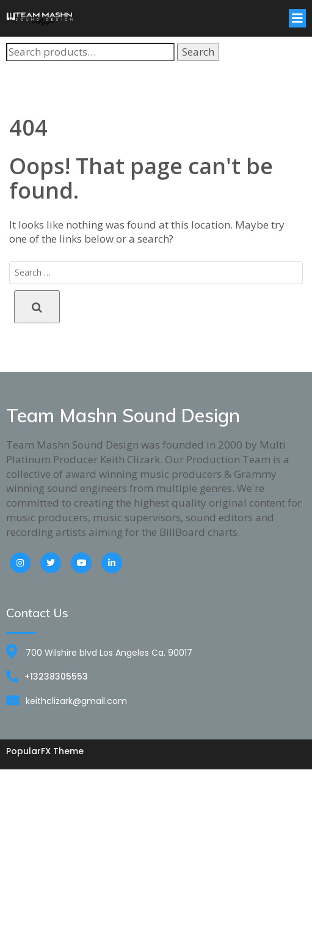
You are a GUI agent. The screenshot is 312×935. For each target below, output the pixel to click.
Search (198, 52)
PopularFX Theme (45, 751)
